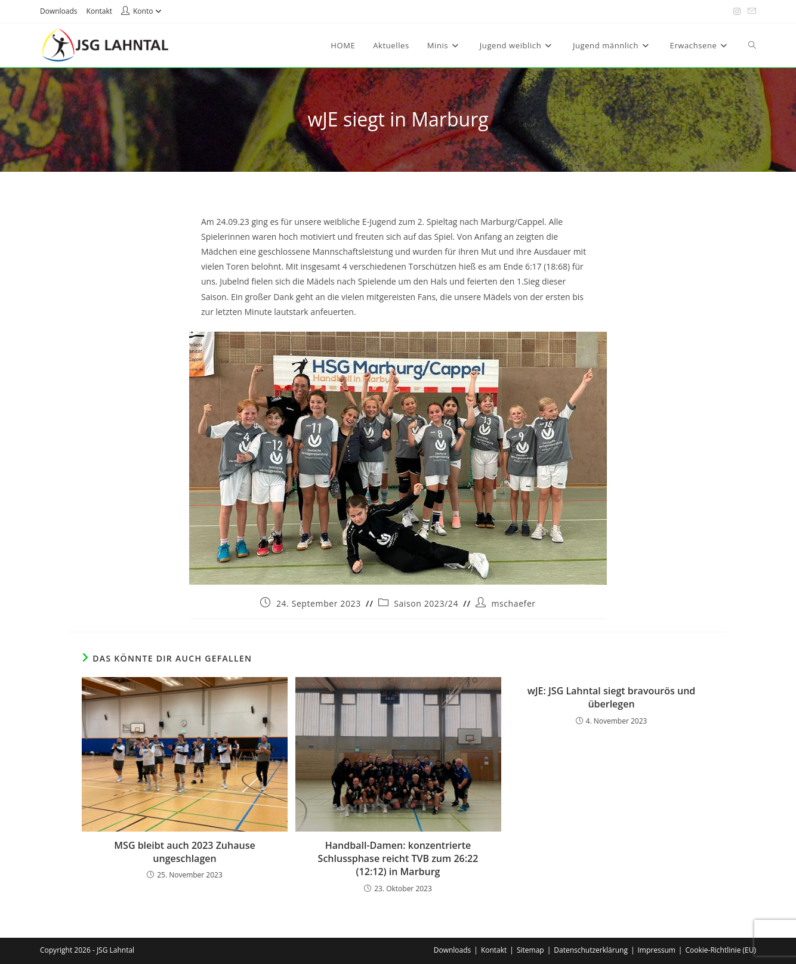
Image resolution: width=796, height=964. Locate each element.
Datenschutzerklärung (591, 950)
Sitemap (530, 950)
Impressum (656, 950)
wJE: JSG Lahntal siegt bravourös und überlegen (611, 697)
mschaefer (513, 603)
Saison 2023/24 (426, 603)
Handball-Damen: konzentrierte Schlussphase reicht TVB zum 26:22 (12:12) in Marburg (398, 859)
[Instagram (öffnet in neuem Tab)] (737, 11)
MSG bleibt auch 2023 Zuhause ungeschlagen (184, 852)
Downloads (59, 11)
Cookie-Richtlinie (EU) (720, 950)
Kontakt (99, 11)
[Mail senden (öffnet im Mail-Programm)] (750, 11)
